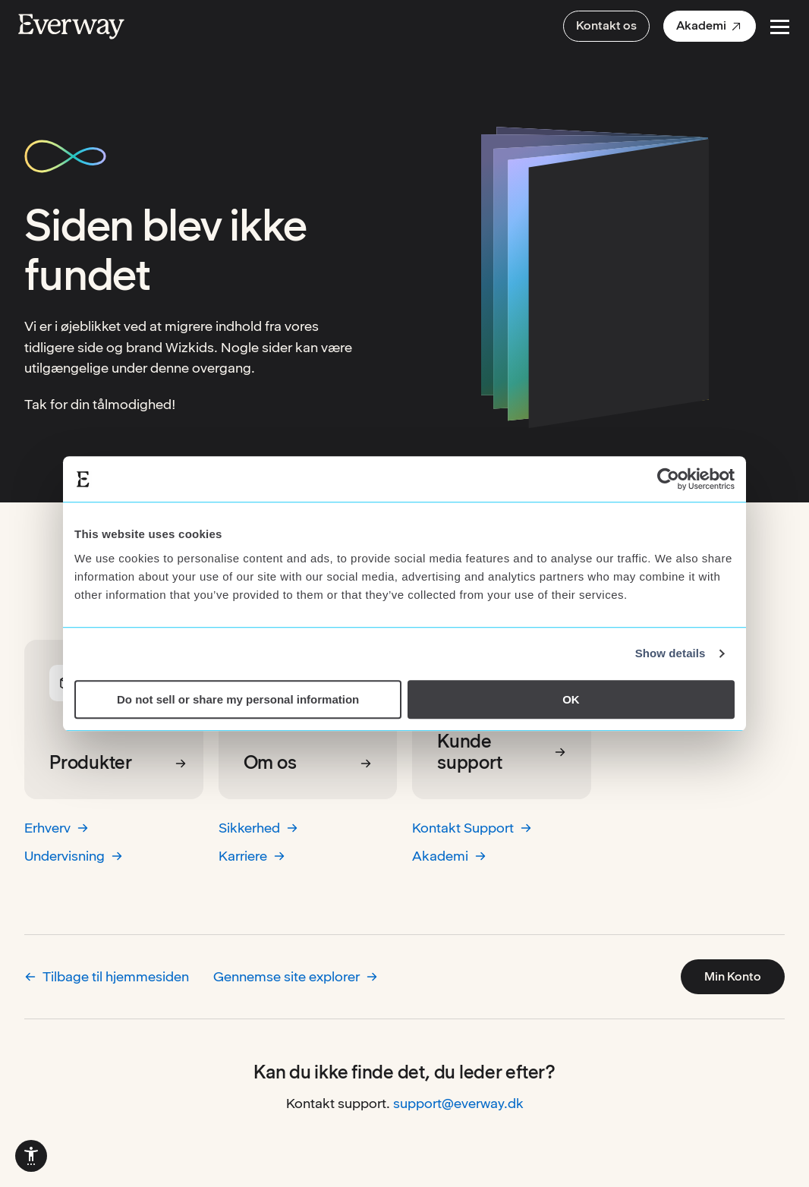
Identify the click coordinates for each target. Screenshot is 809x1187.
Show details (670, 653)
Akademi (449, 856)
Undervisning (73, 856)
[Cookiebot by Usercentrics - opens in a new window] (668, 479)
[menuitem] (709, 26)
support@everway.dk (458, 1103)
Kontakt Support (472, 828)
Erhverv (56, 828)
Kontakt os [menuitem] (606, 25)
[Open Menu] (780, 27)
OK (571, 699)
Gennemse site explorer (295, 976)
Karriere (252, 856)
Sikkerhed (258, 828)
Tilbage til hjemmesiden (106, 976)
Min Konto (732, 976)
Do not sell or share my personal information (238, 699)
